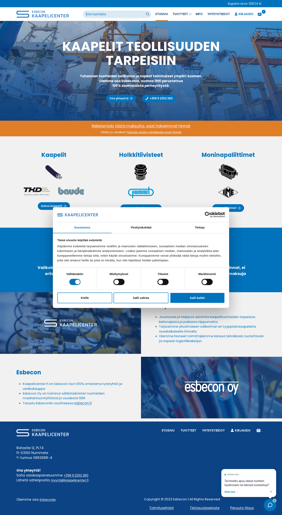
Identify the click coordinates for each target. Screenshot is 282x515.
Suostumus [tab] (82, 227)
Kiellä (85, 298)
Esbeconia (48, 499)
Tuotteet (189, 430)
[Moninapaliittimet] (228, 182)
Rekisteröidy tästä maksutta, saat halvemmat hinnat (141, 126)
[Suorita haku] (148, 14)
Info (199, 14)
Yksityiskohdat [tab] (140, 227)
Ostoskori (260, 430)
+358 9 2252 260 (77, 475)
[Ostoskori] (262, 14)
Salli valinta (141, 298)
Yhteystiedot (218, 14)
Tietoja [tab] (200, 227)
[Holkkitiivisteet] (141, 182)
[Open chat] (270, 505)
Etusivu (161, 14)
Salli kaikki (197, 298)
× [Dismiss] (271, 492)
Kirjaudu (244, 14)
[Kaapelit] (53, 182)
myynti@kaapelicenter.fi (71, 480)
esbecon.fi (85, 405)
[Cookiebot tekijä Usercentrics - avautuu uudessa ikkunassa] (208, 215)
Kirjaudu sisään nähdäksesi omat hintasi (154, 132)
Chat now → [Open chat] (231, 491)
